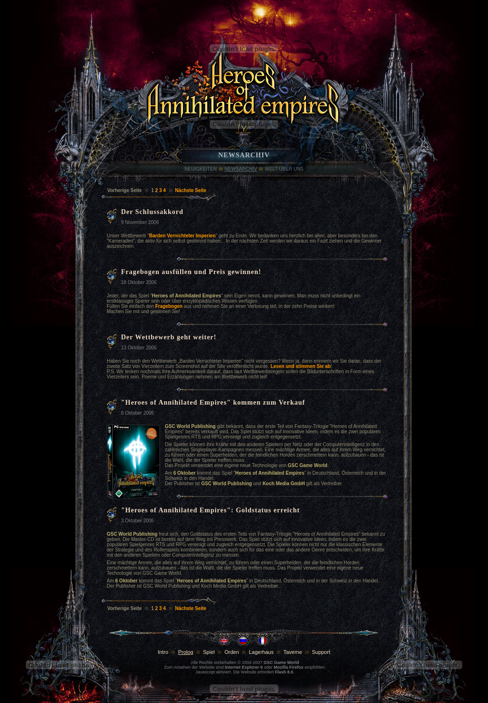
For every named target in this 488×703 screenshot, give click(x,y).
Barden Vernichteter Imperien (182, 235)
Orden (231, 652)
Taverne (293, 652)
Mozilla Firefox (289, 667)
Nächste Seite (190, 190)
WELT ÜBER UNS (284, 169)
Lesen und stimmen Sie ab (301, 366)
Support (321, 652)
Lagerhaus (261, 652)
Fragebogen (169, 306)
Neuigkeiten (200, 169)
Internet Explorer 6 (244, 667)
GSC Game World (281, 662)
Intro (163, 652)
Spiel (208, 652)
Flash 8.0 (284, 672)
